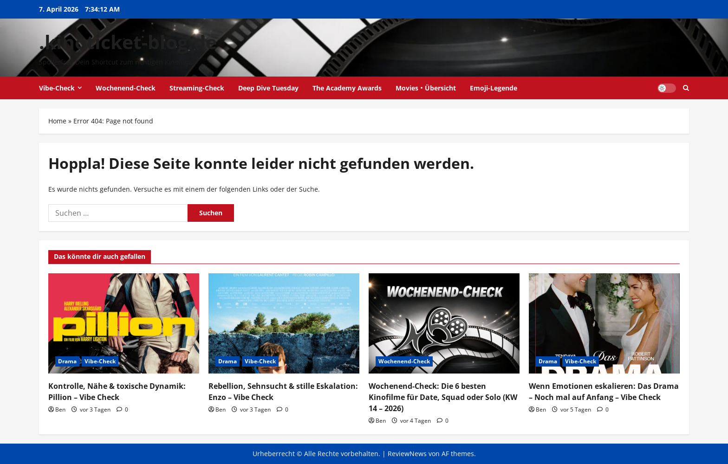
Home (57, 120)
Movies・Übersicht (426, 88)
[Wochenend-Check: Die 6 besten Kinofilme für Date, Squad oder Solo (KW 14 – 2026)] (444, 323)
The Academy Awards (347, 88)
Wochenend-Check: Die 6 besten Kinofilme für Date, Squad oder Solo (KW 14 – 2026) (443, 397)
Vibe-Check (57, 88)
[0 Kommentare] (122, 409)
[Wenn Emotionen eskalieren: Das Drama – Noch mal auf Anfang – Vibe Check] (604, 323)
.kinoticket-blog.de (128, 42)
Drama (67, 361)
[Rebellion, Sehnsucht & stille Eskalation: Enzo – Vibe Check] (283, 323)
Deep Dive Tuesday (268, 88)
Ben (60, 409)
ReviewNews (407, 453)
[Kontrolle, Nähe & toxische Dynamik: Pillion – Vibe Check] (123, 323)
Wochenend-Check (126, 88)
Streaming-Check (196, 88)
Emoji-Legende (493, 88)
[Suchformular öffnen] (686, 88)
